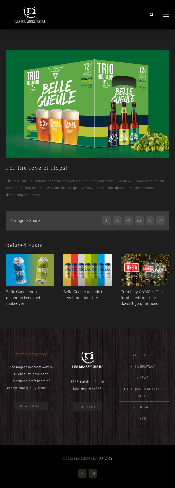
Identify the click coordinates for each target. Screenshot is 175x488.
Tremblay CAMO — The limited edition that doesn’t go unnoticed (142, 297)
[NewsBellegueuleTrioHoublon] (87, 104)
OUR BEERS (144, 355)
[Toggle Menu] (166, 15)
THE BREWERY (144, 366)
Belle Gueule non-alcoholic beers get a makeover (24, 297)
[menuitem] (144, 418)
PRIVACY (106, 458)
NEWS (144, 378)
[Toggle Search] (152, 14)
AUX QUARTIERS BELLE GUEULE (144, 392)
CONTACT (143, 407)
